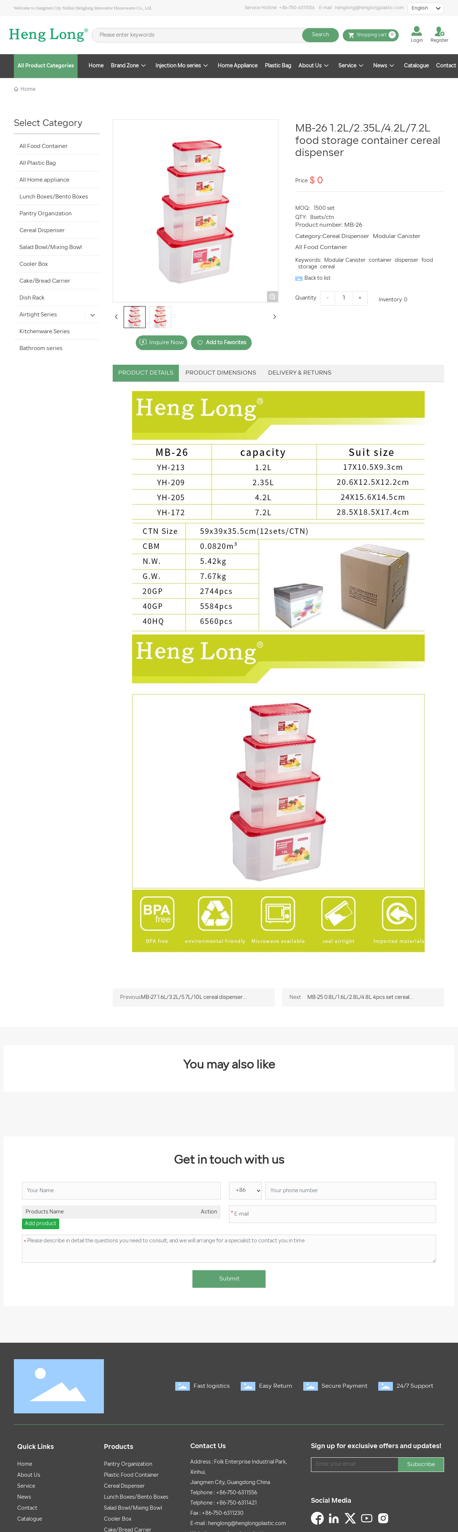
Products (118, 1447)
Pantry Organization (128, 1464)
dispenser (406, 260)
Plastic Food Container (131, 1475)
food (427, 260)
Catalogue (29, 1519)
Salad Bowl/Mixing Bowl (133, 1508)
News (24, 1497)
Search (320, 35)
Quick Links (35, 1447)
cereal (327, 267)
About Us (28, 1475)
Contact (27, 1508)
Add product (40, 1224)
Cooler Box (117, 1519)
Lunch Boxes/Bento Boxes (136, 1497)
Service (26, 1486)
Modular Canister (396, 236)
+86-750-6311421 (236, 1503)
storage (307, 267)
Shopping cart (371, 35)
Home (24, 1464)
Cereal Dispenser (345, 236)
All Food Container (321, 247)
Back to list (317, 278)
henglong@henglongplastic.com (369, 8)
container (380, 260)
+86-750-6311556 (297, 8)
